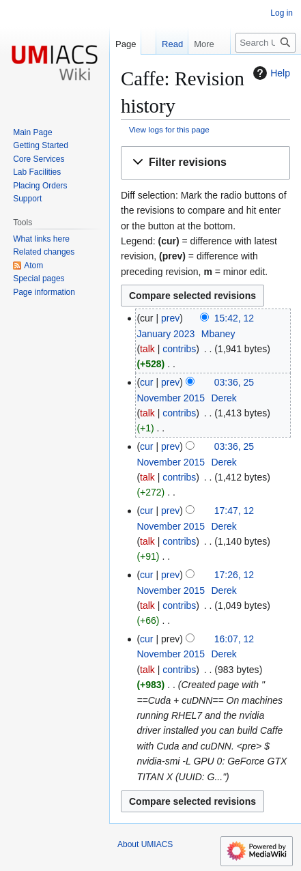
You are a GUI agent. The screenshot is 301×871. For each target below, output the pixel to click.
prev (170, 318)
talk (147, 348)
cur (146, 382)
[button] (205, 162)
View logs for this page (169, 129)
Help (270, 73)
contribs (179, 348)
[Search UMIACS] (265, 43)
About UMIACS (145, 844)
